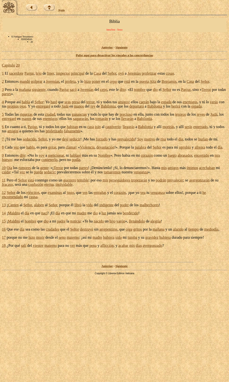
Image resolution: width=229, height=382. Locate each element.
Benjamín (169, 81)
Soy (140, 139)
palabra (140, 147)
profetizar (149, 73)
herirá (175, 106)
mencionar (56, 155)
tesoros (180, 114)
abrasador (185, 155)
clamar (71, 147)
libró (78, 205)
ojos (23, 106)
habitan (72, 127)
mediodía (211, 229)
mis (217, 155)
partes (6, 94)
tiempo (193, 229)
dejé (65, 139)
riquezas (26, 114)
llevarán (127, 119)
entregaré (43, 106)
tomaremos (112, 172)
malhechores (149, 205)
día (180, 139)
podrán (161, 180)
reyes (201, 114)
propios (13, 106)
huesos (7, 160)
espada (166, 102)
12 (4, 193)
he (204, 193)
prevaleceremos (69, 172)
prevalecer (175, 180)
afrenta (200, 147)
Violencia (87, 147)
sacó (73, 90)
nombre (140, 90)
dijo (123, 90)
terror (90, 102)
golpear (36, 81)
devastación (105, 147)
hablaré (75, 155)
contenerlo (49, 160)
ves (85, 193)
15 (4, 221)
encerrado (201, 155)
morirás (168, 127)
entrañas (100, 193)
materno (73, 237)
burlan (203, 139)
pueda (38, 172)
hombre (30, 221)
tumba (132, 237)
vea (143, 193)
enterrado (200, 127)
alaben (39, 205)
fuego (172, 155)
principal (77, 73)
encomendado (12, 197)
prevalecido (126, 139)
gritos (137, 229)
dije (22, 155)
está (127, 81)
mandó (25, 81)
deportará (136, 106)
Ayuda (61, 10)
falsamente (72, 131)
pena (93, 245)
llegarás (129, 127)
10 (4, 168)
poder (124, 205)
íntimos (192, 168)
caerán (144, 102)
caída (6, 172)
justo (70, 193)
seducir (74, 139)
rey (93, 106)
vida (89, 205)
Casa (97, 73)
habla (26, 102)
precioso (126, 114)
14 (4, 213)
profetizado (54, 131)
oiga (129, 229)
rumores (25, 168)
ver (72, 245)
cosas (170, 73)
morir (40, 237)
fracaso (7, 184)
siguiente (39, 90)
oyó (121, 73)
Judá (65, 106)
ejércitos (32, 193)
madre (81, 213)
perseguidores (119, 180)
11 (3, 180)
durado (177, 237)
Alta (153, 81)
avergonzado (152, 245)
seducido (29, 139)
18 (4, 245)
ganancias (79, 114)
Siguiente (121, 47)
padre (61, 221)
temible (82, 180)
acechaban (207, 168)
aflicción (107, 245)
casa (90, 127)
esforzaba (27, 160)
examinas (55, 193)
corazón (147, 155)
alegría (156, 221)
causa (33, 197)
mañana (25, 90)
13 (4, 205)
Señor (111, 73)
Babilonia (108, 106)
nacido (99, 221)
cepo (113, 81)
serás (188, 127)
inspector (63, 73)
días (139, 245)
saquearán (80, 119)
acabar (123, 245)
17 (4, 237)
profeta (70, 81)
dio (155, 90)
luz (104, 213)
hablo (30, 147)
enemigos (190, 102)
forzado (101, 139)
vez (16, 147)
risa (163, 139)
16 (4, 229)
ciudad (50, 114)
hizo (87, 81)
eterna (49, 184)
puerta (144, 81)
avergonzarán (199, 180)
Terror (206, 90)
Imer (50, 73)
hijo (39, 73)
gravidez (151, 237)
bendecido (130, 213)
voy (41, 155)
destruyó (86, 229)
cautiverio (113, 127)
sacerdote (16, 73)
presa (76, 102)
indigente (106, 205)
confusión (35, 184)
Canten (13, 205)
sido (118, 237)
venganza (140, 172)
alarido (178, 229)
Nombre (104, 155)
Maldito (14, 213)
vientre (38, 245)
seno (62, 237)
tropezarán (139, 180)
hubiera (108, 237)
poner (96, 81)
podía (76, 160)
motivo (149, 139)
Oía (9, 168)
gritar (52, 147)
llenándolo (137, 221)
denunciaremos (134, 168)
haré (53, 102)
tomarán (101, 119)
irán (98, 127)
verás (214, 102)
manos (79, 106)
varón (120, 221)
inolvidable (64, 184)
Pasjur (29, 73)
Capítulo (8, 65)
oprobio (185, 147)
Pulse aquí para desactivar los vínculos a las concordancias (114, 55)
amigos (123, 102)
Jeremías (134, 73)
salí (23, 245)
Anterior (107, 47)
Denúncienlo (101, 168)
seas (67, 102)
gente (44, 168)
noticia (75, 221)
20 (18, 65)
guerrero (69, 180)
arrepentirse (108, 229)
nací (44, 213)
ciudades (52, 229)
